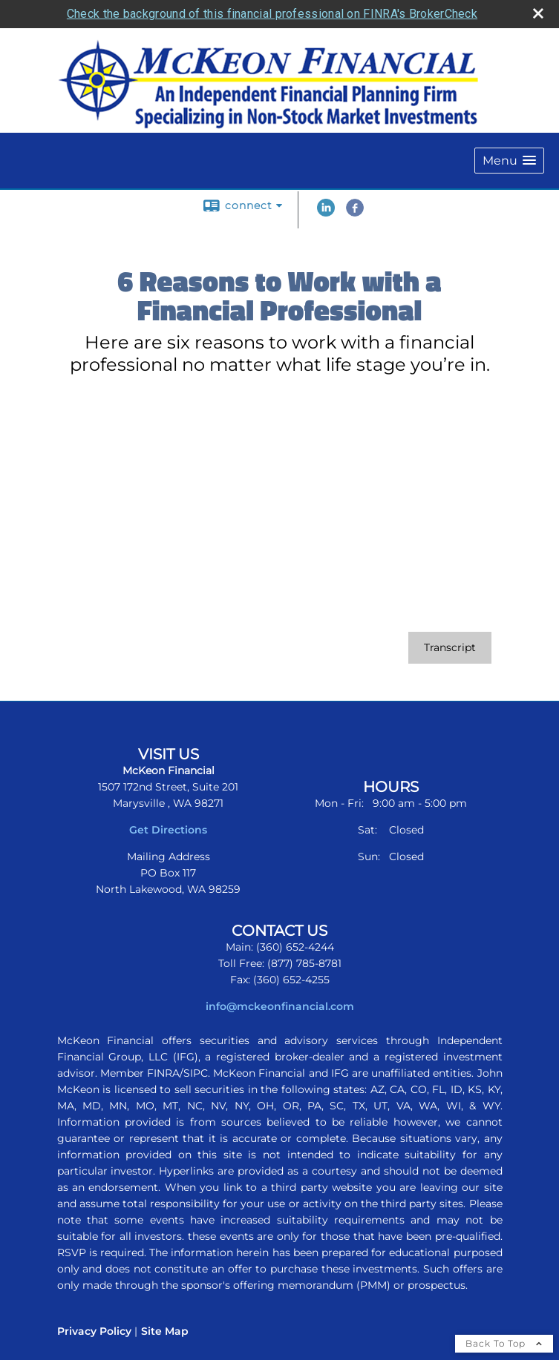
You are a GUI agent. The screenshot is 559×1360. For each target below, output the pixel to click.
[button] (509, 161)
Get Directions (168, 829)
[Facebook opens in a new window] (355, 212)
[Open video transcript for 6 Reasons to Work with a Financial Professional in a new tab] (449, 648)
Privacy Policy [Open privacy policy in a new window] (94, 1331)
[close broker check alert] (538, 13)
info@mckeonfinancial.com (280, 1006)
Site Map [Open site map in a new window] (165, 1331)
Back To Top (504, 1343)
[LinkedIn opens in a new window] (326, 212)
